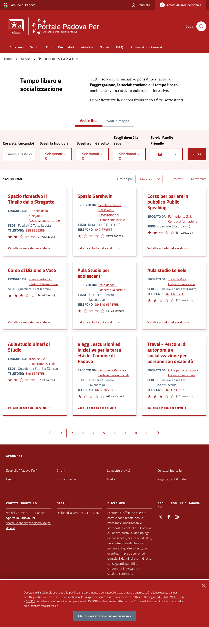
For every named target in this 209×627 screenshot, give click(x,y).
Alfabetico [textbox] (146, 179)
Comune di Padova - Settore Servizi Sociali (113, 373)
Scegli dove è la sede (126, 140)
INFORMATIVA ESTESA (170, 597)
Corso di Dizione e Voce (32, 270)
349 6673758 (174, 293)
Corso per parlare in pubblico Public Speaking (167, 201)
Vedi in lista (89, 120)
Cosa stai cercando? (18, 143)
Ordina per (125, 179)
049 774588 (103, 229)
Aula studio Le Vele (166, 270)
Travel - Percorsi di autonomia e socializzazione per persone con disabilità (170, 352)
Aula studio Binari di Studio (29, 347)
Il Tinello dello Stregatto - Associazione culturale (44, 215)
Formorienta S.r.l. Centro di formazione (182, 219)
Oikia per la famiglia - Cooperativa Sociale (183, 373)
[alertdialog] (104, 603)
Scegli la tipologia (54, 143)
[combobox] (56, 154)
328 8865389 (35, 230)
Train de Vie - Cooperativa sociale (111, 287)
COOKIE (30, 601)
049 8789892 (174, 389)
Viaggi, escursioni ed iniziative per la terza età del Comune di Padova (99, 352)
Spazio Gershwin (95, 196)
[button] (10, 236)
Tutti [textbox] (161, 154)
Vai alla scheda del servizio (27, 248)
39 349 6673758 (107, 304)
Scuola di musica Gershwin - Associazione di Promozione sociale (111, 212)
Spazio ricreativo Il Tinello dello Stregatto (31, 199)
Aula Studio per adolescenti (93, 273)
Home (8, 58)
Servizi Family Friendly (162, 140)
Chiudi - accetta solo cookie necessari (104, 616)
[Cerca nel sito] (201, 26)
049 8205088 (104, 389)
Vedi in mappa (118, 121)
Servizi (25, 58)
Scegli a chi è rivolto (93, 143)
